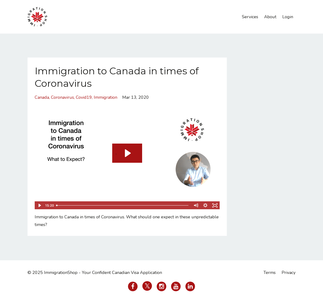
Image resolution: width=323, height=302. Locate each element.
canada (42, 97)
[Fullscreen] (215, 205)
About (270, 17)
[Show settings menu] (205, 205)
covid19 (84, 97)
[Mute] (196, 205)
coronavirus (62, 97)
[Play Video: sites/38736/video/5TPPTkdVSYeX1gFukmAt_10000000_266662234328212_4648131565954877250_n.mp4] (127, 153)
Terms (269, 272)
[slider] (123, 205)
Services (250, 17)
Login (287, 17)
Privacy (288, 272)
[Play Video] (39, 205)
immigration (105, 97)
